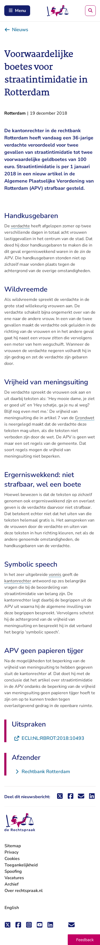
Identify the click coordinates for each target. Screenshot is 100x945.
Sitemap (13, 846)
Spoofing (13, 871)
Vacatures (14, 878)
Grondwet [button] (84, 418)
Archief (12, 884)
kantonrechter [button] (17, 581)
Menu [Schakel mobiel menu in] (17, 11)
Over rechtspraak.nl (24, 891)
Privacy (11, 852)
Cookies (12, 859)
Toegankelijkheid (21, 865)
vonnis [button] (55, 575)
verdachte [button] (20, 226)
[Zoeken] (90, 10)
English (12, 908)
